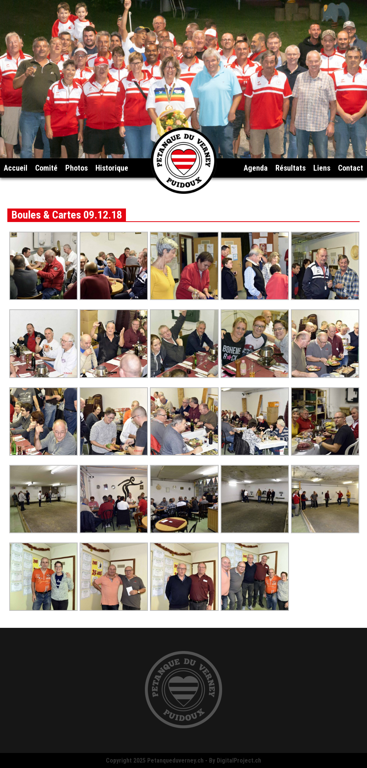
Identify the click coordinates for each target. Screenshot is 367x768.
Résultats (290, 168)
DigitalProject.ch (239, 760)
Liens (321, 168)
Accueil (15, 168)
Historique (111, 168)
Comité (46, 168)
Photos (76, 168)
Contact (350, 168)
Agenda (256, 168)
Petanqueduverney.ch (175, 760)
